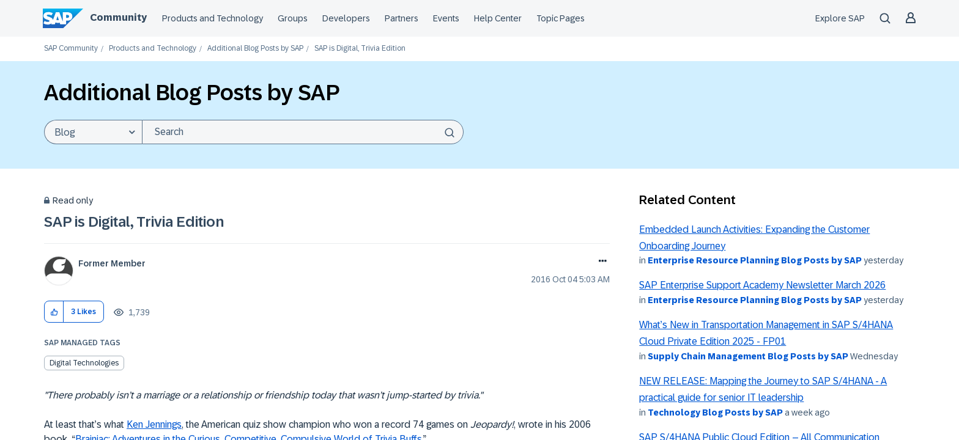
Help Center (498, 18)
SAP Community (71, 49)
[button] (54, 312)
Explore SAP (840, 18)
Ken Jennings (154, 424)
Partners (401, 18)
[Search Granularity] (93, 132)
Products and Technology (212, 18)
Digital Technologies (84, 363)
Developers (346, 18)
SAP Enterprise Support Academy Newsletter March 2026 (762, 285)
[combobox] (303, 132)
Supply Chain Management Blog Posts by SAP (748, 356)
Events (446, 18)
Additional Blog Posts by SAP (255, 49)
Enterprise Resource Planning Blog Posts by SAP (755, 260)
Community (118, 17)
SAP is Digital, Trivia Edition (134, 221)
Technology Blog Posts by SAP (715, 412)
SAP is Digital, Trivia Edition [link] (359, 49)
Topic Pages (560, 18)
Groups (293, 18)
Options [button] (600, 262)
